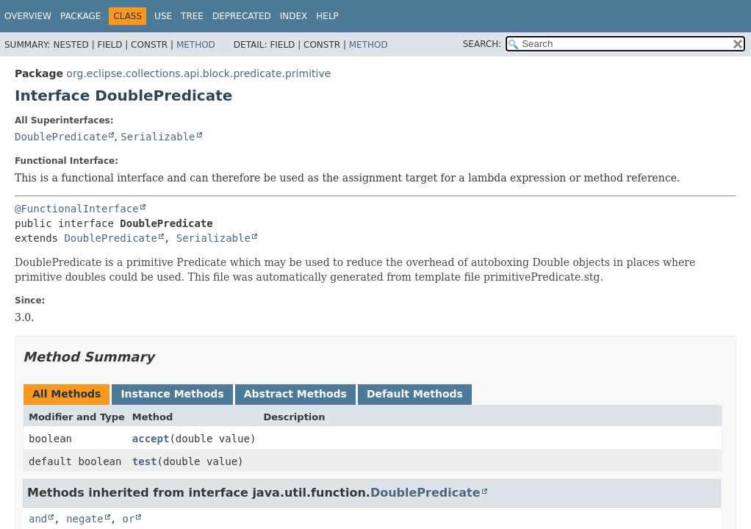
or (129, 519)
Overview (27, 16)
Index (294, 16)
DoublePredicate (61, 137)
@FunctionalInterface (77, 209)
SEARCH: (482, 44)
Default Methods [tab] (415, 394)
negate (85, 519)
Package (80, 16)
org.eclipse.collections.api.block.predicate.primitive (198, 73)
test (144, 461)
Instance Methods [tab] (172, 394)
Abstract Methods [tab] (295, 394)
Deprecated (241, 16)
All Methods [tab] (66, 394)
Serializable (158, 137)
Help (327, 16)
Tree (192, 16)
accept (151, 439)
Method (195, 45)
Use (163, 16)
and (38, 519)
